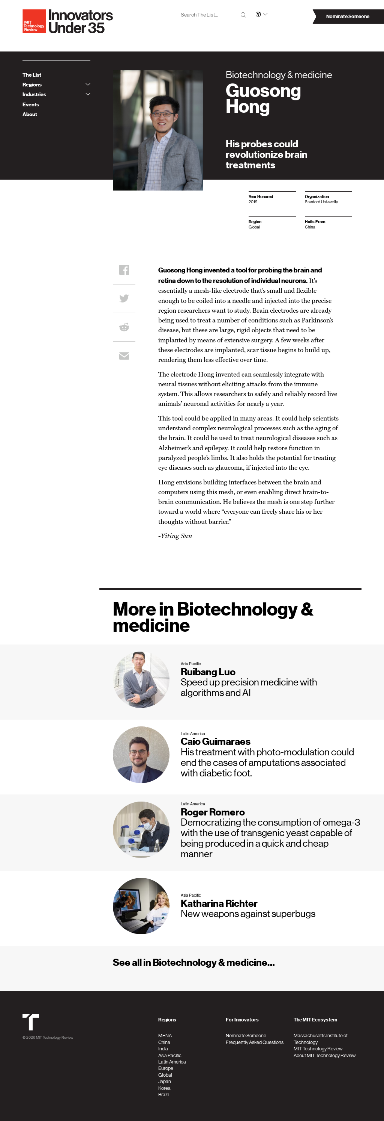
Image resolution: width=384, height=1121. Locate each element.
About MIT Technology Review (325, 1055)
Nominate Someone (246, 1035)
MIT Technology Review (54, 1037)
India (163, 1048)
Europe (165, 1068)
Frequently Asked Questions (255, 1042)
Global (165, 1075)
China (164, 1042)
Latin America (172, 1062)
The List (31, 75)
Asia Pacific (170, 1055)
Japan (164, 1081)
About (29, 114)
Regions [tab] (56, 84)
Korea (164, 1088)
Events (30, 104)
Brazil (164, 1094)
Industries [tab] (56, 94)
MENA (165, 1035)
